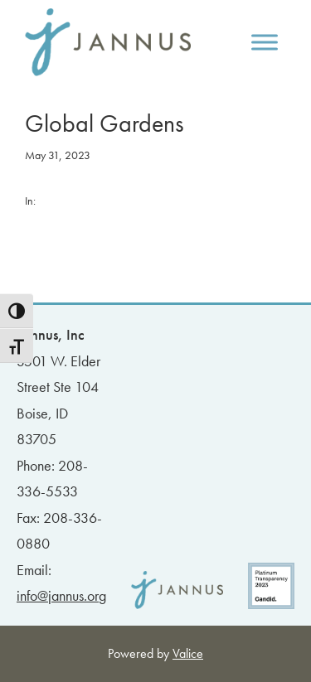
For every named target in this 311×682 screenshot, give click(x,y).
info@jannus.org (61, 595)
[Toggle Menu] (264, 42)
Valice (188, 653)
